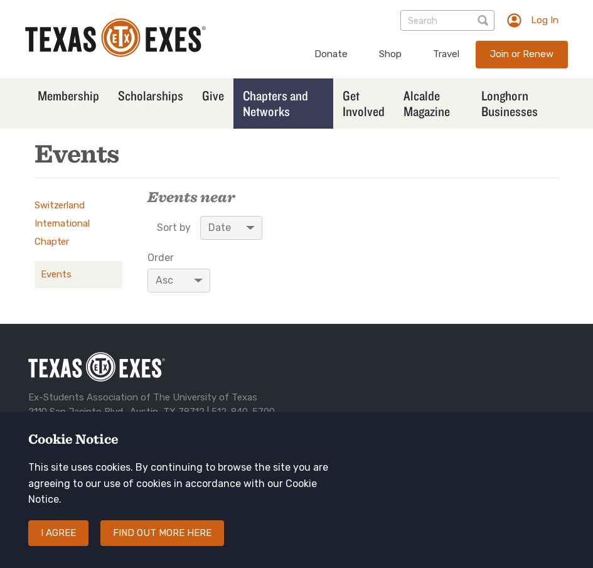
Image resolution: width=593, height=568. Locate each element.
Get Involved (364, 103)
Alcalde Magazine (426, 103)
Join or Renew (521, 54)
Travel (446, 54)
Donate (331, 54)
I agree (58, 545)
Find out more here (162, 545)
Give (213, 95)
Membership (68, 95)
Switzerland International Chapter (62, 223)
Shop (390, 54)
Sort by (174, 227)
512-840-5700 (243, 411)
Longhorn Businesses (509, 103)
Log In (544, 20)
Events (56, 274)
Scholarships (150, 95)
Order (160, 258)
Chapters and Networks (275, 103)
